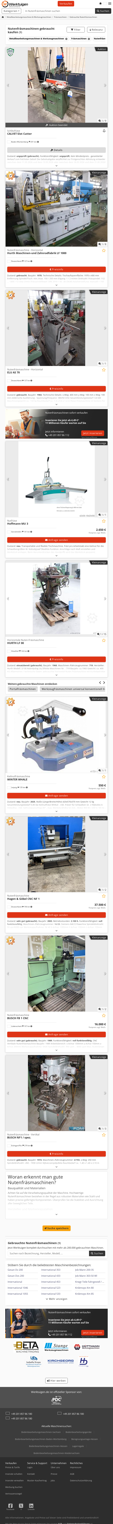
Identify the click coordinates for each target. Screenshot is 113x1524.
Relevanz (96, 29)
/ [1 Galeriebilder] (102, 363)
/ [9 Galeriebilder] (102, 120)
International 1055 (18, 1293)
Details (57, 150)
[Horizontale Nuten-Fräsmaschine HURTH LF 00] (56, 599)
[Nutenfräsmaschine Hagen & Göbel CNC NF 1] (56, 854)
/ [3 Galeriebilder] (102, 1128)
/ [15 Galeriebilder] (101, 634)
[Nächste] (105, 85)
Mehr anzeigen (56, 1299)
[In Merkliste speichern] (104, 250)
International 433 (50, 1275)
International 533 (50, 1293)
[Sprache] (105, 3)
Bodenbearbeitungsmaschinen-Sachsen (41, 1432)
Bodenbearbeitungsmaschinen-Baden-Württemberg (41, 1439)
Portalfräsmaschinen (23, 689)
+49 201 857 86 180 (21, 1413)
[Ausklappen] (56, 165)
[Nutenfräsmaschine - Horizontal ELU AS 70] (56, 328)
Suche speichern (56, 1228)
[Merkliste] (100, 3)
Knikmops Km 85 (84, 1293)
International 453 (50, 1281)
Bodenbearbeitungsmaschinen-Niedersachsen (57, 1453)
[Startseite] (3, 17)
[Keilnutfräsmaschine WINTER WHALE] (56, 735)
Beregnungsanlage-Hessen (84, 1439)
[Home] (29, 17)
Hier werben (56, 1380)
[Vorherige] (8, 85)
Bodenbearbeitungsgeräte (79, 1432)
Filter (76, 29)
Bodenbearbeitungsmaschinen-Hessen (48, 1446)
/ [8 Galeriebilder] (102, 244)
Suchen (103, 11)
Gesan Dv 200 (15, 1269)
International (15, 1281)
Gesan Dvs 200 (16, 1275)
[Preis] (97, 531)
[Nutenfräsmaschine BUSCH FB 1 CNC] (56, 974)
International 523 (50, 1287)
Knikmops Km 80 (84, 1287)
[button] (109, 3)
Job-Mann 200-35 (84, 1269)
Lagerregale (78, 1446)
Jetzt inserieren (92, 433)
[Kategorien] (11, 11)
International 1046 (18, 1287)
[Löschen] (66, 39)
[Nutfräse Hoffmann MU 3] (56, 479)
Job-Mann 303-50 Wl (86, 1275)
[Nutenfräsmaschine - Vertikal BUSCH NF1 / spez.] (56, 1093)
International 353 (50, 1269)
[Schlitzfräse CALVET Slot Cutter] (56, 85)
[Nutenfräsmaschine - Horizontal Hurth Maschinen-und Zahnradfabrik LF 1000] (56, 209)
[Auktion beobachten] (104, 131)
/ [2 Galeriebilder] (102, 889)
